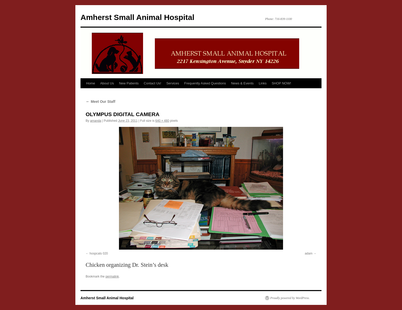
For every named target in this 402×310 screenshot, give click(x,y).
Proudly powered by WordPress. (290, 298)
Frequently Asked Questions (205, 83)
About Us (107, 83)
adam (309, 253)
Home (90, 83)
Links (262, 83)
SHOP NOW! (281, 83)
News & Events (242, 83)
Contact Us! (152, 83)
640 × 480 (162, 121)
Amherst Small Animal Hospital (137, 17)
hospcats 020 (98, 253)
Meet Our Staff (100, 101)
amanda (95, 121)
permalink (112, 276)
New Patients (129, 83)
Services (172, 83)
